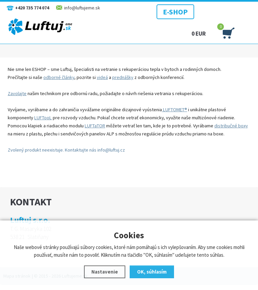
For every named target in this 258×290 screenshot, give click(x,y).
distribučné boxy (231, 126)
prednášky (122, 77)
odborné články (58, 77)
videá (102, 77)
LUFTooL (43, 118)
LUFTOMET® (174, 110)
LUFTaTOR (95, 126)
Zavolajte (17, 93)
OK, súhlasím (152, 271)
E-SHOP (175, 11)
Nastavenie (104, 271)
